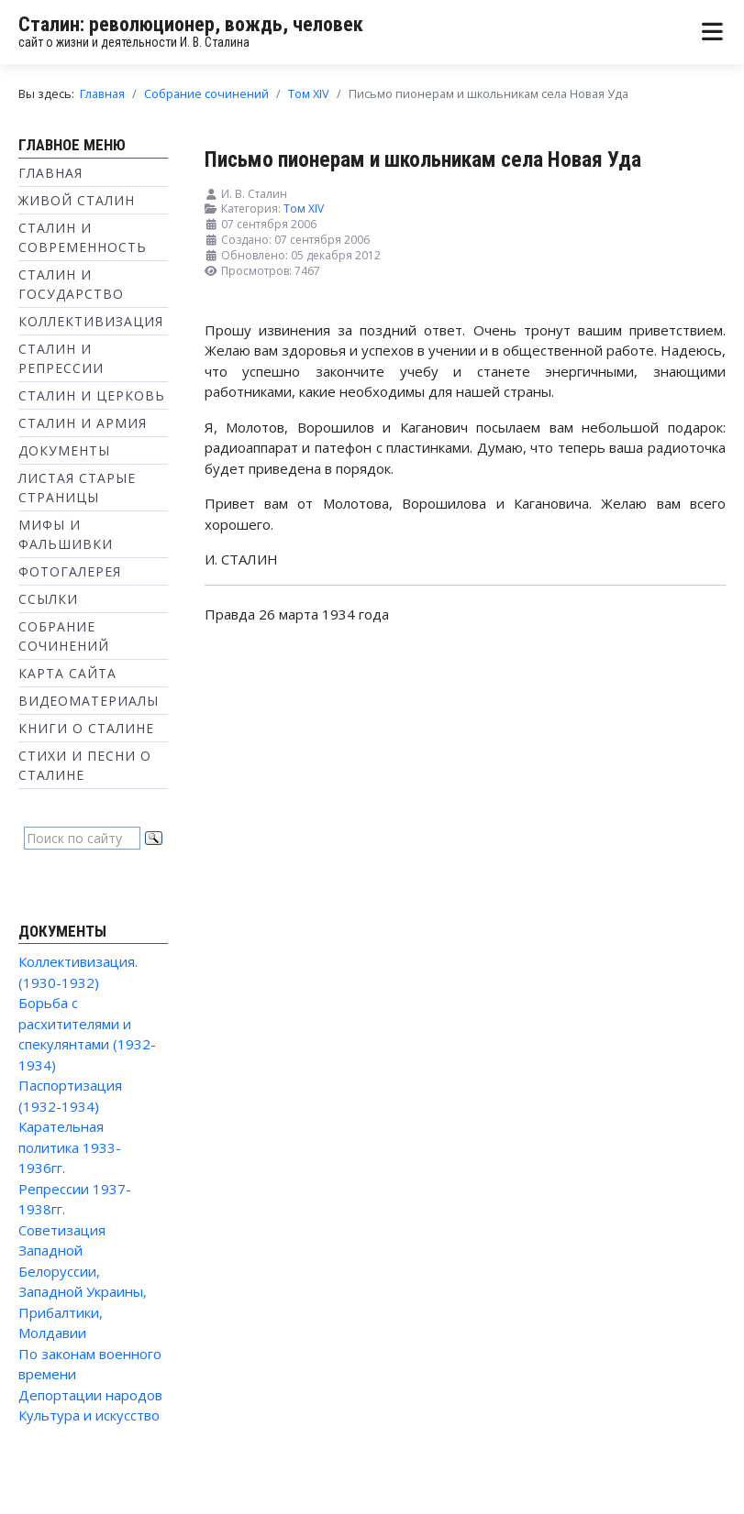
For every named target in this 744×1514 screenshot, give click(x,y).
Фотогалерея (69, 571)
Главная (50, 172)
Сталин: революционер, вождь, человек (190, 24)
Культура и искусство (89, 1415)
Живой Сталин (76, 200)
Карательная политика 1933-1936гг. (69, 1147)
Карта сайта (67, 673)
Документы (64, 450)
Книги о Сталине (86, 728)
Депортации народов (90, 1395)
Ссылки (48, 599)
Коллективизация (90, 321)
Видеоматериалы (88, 700)
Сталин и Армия (82, 423)
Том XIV (303, 208)
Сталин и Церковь (91, 395)
